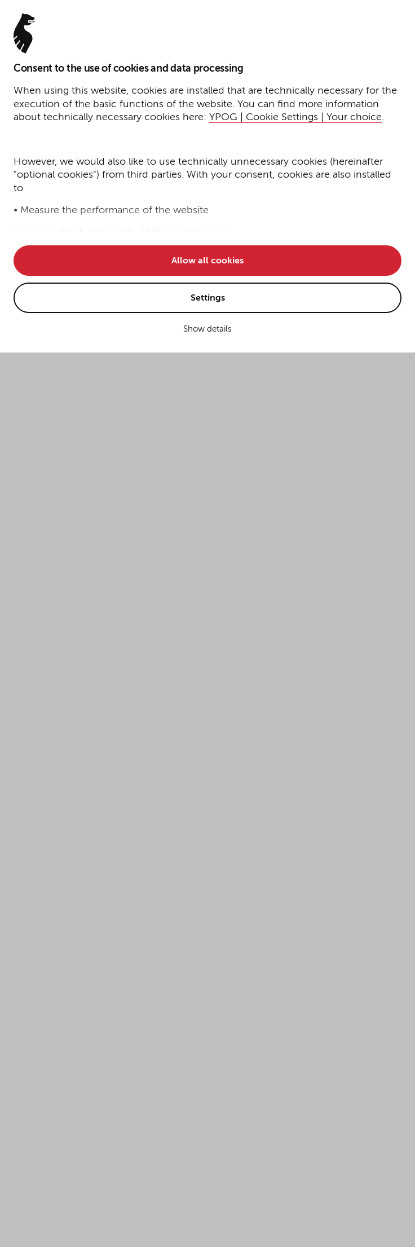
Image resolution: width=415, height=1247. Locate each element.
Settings (208, 298)
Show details (207, 329)
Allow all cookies (207, 261)
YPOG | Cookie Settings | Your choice (295, 117)
